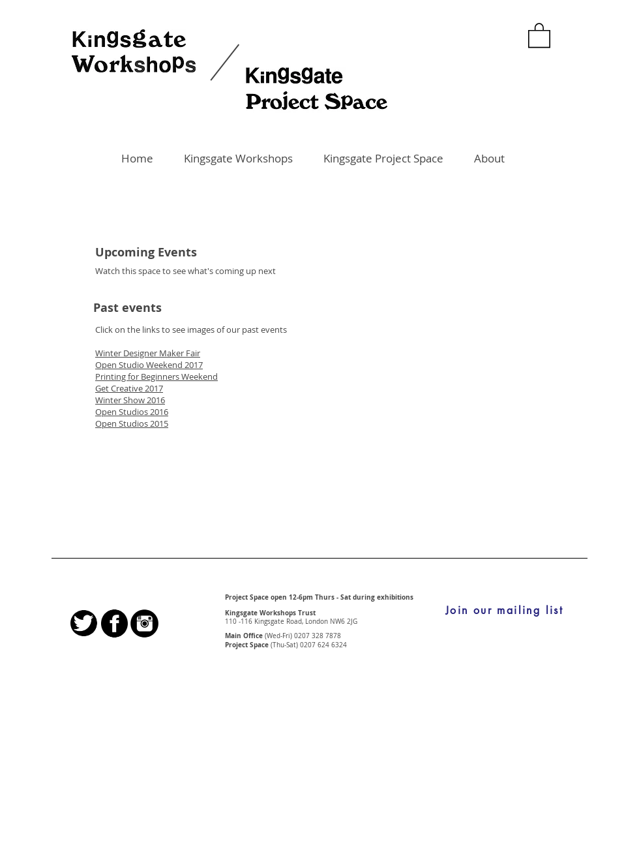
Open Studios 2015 (131, 423)
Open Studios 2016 (131, 412)
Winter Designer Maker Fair (147, 353)
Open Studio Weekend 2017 (149, 365)
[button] (539, 35)
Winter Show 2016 (130, 400)
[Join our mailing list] (504, 610)
